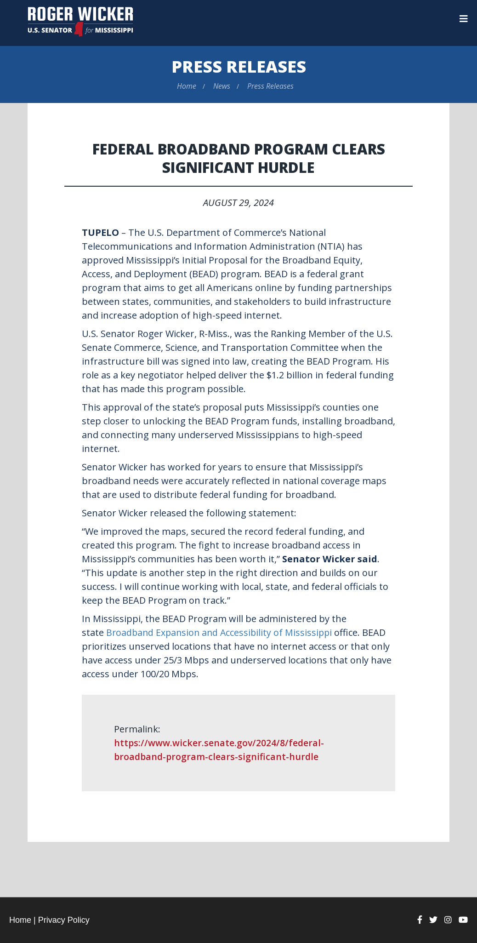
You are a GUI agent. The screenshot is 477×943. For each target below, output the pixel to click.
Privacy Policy (64, 920)
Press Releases (238, 66)
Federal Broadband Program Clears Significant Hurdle (239, 158)
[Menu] (464, 18)
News (221, 86)
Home (186, 86)
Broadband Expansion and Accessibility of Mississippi (221, 632)
